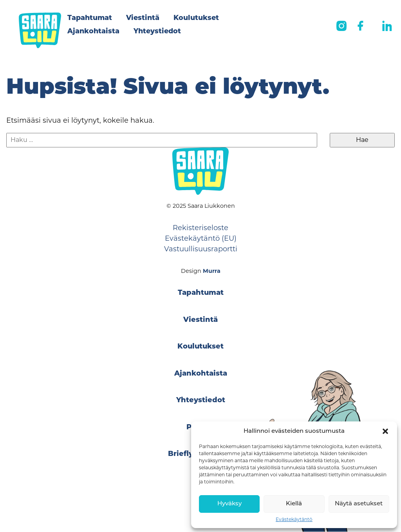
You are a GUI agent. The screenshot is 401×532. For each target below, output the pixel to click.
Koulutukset (196, 18)
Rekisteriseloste (200, 227)
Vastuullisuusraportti (200, 249)
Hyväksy (229, 504)
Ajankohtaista (93, 31)
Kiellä (294, 504)
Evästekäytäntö (294, 519)
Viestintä (142, 18)
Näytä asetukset (359, 504)
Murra (211, 270)
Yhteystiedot (157, 31)
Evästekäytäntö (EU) (201, 238)
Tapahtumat (89, 18)
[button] (385, 431)
